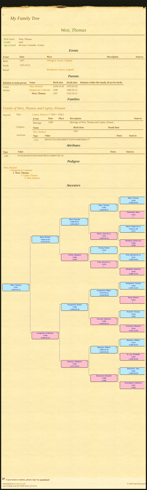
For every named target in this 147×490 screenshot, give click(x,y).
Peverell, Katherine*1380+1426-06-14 (104, 321)
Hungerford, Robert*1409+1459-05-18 (74, 307)
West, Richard (35, 86)
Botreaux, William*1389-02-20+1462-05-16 (103, 349)
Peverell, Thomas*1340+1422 (133, 314)
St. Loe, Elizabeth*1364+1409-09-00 (133, 356)
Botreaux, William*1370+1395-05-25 (133, 342)
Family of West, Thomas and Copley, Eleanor (34, 108)
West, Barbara (39, 132)
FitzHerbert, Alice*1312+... (133, 214)
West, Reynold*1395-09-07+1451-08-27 (74, 221)
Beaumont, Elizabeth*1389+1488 (104, 378)
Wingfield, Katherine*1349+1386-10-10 (133, 271)
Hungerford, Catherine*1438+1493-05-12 (45, 335)
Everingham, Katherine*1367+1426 (133, 385)
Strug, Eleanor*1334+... (133, 300)
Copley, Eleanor (39, 114)
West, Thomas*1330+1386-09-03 (133, 200)
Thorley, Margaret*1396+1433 (74, 257)
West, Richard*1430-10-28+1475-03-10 (45, 239)
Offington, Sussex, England (59, 60)
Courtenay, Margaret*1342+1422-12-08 (133, 328)
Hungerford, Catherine (39, 90)
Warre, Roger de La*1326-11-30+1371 (133, 228)
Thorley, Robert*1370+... (104, 250)
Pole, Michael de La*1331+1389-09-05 (133, 257)
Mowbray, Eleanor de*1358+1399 (133, 243)
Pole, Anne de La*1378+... (103, 264)
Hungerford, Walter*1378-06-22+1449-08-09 (104, 293)
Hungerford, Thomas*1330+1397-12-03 (133, 285)
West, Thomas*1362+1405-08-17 (103, 207)
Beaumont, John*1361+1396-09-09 (133, 371)
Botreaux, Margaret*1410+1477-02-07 (74, 364)
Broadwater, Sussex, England (60, 69)
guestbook (44, 480)
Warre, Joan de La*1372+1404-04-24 (104, 236)
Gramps (17, 484)
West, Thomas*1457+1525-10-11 (15, 287)
